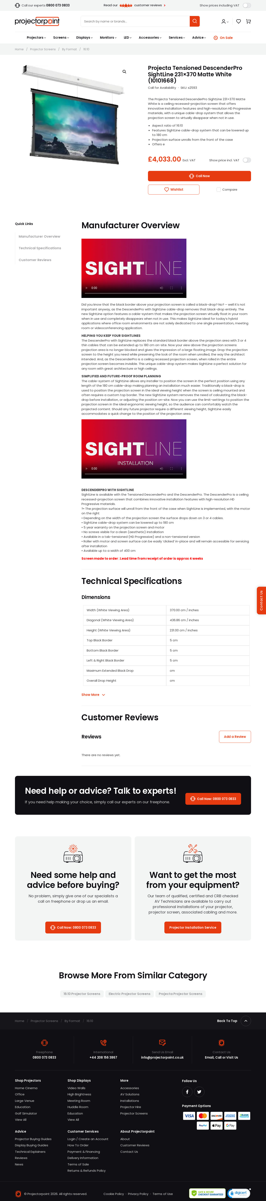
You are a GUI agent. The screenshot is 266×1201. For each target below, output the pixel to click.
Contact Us (129, 1151)
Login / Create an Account (88, 1139)
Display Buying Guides (31, 1145)
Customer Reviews (35, 260)
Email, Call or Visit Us (221, 1057)
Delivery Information (83, 1158)
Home (19, 49)
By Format (69, 49)
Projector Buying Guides (33, 1139)
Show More (90, 695)
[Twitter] (199, 1092)
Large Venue (24, 1101)
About (125, 1139)
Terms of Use (162, 1194)
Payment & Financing (84, 1151)
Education (22, 1107)
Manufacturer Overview (39, 236)
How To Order (78, 1145)
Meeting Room (79, 1101)
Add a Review (235, 736)
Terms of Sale (78, 1164)
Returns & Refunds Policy (87, 1171)
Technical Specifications (40, 248)
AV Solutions (129, 1094)
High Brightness (79, 1094)
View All (20, 1120)
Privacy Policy (138, 1194)
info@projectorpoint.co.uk (162, 1057)
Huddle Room (78, 1107)
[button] (225, 22)
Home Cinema (26, 1088)
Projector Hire (130, 1107)
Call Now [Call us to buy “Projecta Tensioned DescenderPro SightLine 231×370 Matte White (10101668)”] (203, 176)
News (19, 1164)
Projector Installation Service (193, 927)
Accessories (129, 1088)
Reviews (21, 1158)
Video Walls (76, 1088)
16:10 (86, 49)
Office (20, 1094)
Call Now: (216, 799)
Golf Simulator (26, 1113)
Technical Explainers (30, 1151)
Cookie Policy (113, 1194)
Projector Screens (43, 49)
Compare (229, 189)
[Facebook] (187, 1092)
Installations (129, 1101)
